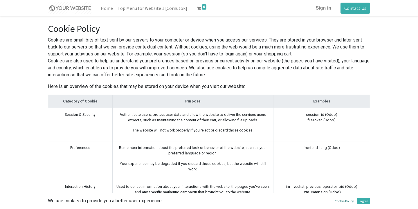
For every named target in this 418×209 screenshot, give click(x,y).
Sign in (323, 8)
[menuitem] (106, 8)
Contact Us (355, 8)
